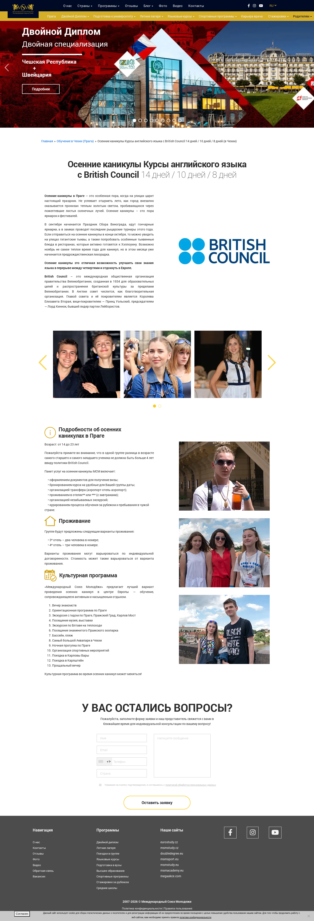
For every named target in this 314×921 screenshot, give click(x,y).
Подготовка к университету (113, 16)
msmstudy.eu (169, 865)
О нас (67, 5)
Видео (178, 5)
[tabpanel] (157, 74)
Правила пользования (181, 908)
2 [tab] (140, 120)
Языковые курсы (180, 16)
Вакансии (39, 876)
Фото (163, 5)
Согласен (22, 913)
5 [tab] (157, 120)
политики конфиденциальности (195, 917)
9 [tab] (179, 120)
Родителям (301, 16)
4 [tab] (151, 120)
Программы (107, 5)
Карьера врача (252, 16)
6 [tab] (162, 120)
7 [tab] (168, 120)
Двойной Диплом (73, 16)
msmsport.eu (169, 859)
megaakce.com (170, 876)
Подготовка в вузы (110, 865)
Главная (47, 141)
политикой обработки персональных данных (190, 784)
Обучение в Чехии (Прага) (75, 141)
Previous (6, 66)
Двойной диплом (108, 842)
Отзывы (131, 5)
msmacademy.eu (172, 870)
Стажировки (277, 16)
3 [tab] (145, 120)
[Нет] (308, 916)
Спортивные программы (216, 16)
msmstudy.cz (169, 848)
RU (271, 5)
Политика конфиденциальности (140, 908)
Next (307, 66)
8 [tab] (174, 120)
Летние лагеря (150, 16)
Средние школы (107, 887)
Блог (147, 5)
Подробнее (41, 89)
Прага (51, 16)
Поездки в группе (108, 853)
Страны (83, 5)
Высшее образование (111, 870)
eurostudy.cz (169, 842)
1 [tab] (134, 120)
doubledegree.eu (171, 853)
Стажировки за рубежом (114, 882)
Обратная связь (44, 870)
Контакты (196, 5)
